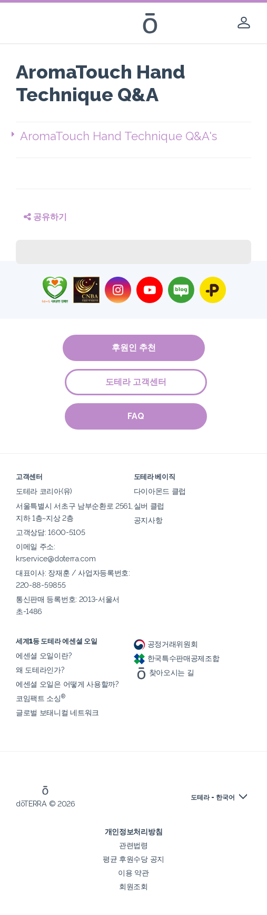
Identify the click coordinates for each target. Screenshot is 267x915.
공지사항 (148, 519)
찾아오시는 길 (164, 672)
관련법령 (133, 845)
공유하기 (45, 217)
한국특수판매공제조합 (177, 658)
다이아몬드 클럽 (160, 490)
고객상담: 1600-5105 (50, 532)
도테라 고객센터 (136, 382)
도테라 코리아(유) (44, 490)
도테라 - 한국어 (213, 797)
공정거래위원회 (166, 643)
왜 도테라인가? (40, 669)
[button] (135, 136)
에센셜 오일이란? (44, 655)
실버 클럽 (149, 505)
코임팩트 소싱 (40, 698)
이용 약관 (133, 872)
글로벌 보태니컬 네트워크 (57, 712)
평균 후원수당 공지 (133, 858)
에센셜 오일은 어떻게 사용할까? (67, 683)
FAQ (136, 416)
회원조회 (133, 886)
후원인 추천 (134, 348)
